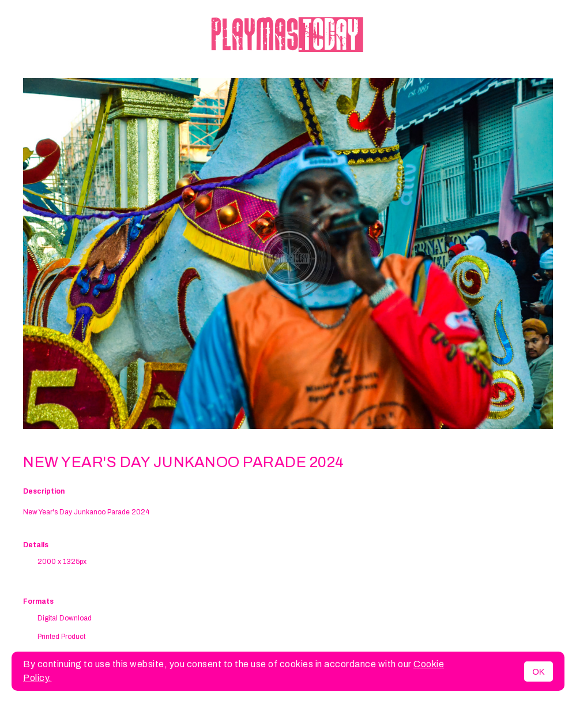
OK (538, 671)
